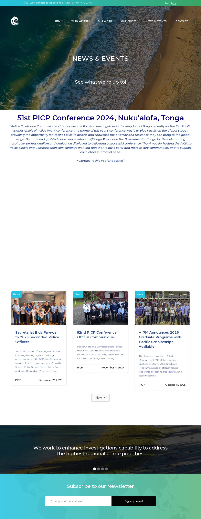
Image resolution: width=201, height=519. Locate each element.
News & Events (156, 21)
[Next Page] (100, 398)
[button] (58, 21)
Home (58, 21)
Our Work (105, 21)
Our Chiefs (129, 21)
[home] (14, 21)
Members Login (170, 3)
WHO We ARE (80, 21)
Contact (182, 21)
